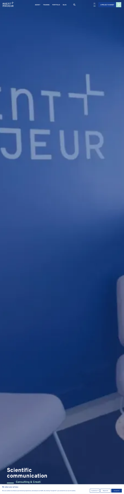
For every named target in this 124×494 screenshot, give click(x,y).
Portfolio (56, 5)
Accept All (116, 491)
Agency (37, 5)
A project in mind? (110, 4)
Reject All (105, 491)
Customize (94, 491)
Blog (64, 5)
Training (46, 5)
